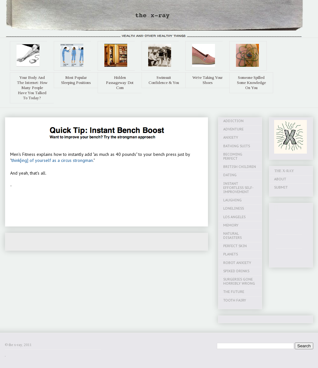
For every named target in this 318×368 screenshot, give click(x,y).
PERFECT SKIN (235, 246)
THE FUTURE (233, 291)
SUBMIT (281, 187)
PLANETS (230, 254)
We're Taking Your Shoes (207, 80)
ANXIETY (230, 137)
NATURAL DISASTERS (232, 235)
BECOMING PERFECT (232, 156)
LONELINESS (233, 208)
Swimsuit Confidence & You (164, 80)
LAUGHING (232, 200)
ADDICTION (233, 121)
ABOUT (280, 179)
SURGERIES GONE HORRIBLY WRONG (239, 281)
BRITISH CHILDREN (239, 166)
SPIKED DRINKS (236, 271)
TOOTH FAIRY (234, 300)
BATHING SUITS (236, 146)
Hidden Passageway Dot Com (120, 82)
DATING (230, 175)
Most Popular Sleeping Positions (76, 80)
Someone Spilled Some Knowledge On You (251, 82)
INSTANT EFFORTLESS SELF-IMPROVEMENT (238, 187)
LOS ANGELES (234, 217)
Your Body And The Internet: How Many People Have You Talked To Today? (32, 87)
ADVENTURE (233, 129)
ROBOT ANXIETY (237, 262)
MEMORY (230, 225)
